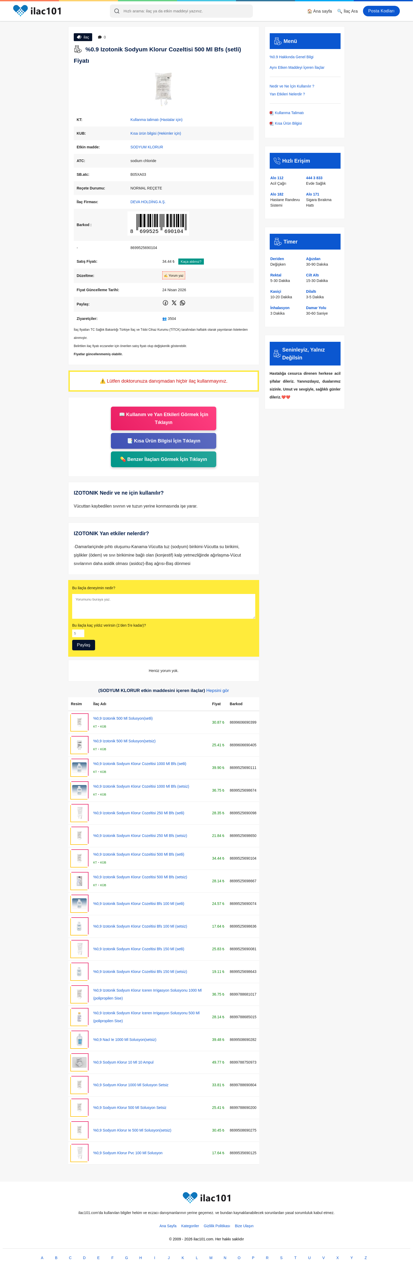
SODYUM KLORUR (146, 147)
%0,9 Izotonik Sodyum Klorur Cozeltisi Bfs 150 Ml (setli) (138, 949)
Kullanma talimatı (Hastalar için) (156, 120)
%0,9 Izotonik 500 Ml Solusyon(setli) (123, 718)
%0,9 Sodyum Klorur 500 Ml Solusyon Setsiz (129, 1107)
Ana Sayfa (167, 1226)
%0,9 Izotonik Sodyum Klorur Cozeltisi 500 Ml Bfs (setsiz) (140, 877)
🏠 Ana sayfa (319, 11)
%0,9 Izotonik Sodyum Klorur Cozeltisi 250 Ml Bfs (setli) (138, 813)
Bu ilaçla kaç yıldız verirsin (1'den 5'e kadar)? (109, 625)
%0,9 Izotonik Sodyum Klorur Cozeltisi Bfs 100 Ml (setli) (138, 903)
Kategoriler (190, 1226)
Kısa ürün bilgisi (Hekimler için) (155, 133)
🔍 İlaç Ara (347, 11)
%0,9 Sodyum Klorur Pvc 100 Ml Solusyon (128, 1153)
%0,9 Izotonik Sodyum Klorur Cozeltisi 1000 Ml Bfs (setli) (139, 764)
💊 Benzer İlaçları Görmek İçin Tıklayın (163, 459)
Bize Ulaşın (244, 1226)
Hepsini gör (217, 690)
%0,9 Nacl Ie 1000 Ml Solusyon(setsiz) (124, 1039)
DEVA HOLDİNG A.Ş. (148, 202)
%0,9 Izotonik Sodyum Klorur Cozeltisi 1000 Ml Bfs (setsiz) (141, 786)
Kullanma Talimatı (287, 113)
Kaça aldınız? (191, 262)
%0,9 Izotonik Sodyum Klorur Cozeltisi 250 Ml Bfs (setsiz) (140, 836)
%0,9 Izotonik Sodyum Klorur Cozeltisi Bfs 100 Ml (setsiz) (140, 926)
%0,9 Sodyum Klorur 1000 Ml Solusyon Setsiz (131, 1085)
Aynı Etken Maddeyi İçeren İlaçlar (297, 67)
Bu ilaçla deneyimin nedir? (93, 588)
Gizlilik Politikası (217, 1226)
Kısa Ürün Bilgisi (286, 123)
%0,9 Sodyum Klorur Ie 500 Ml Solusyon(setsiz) (132, 1130)
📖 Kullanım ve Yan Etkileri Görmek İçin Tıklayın (163, 418)
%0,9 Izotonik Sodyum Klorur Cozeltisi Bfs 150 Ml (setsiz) (140, 971)
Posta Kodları (381, 11)
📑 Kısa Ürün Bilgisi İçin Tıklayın (163, 441)
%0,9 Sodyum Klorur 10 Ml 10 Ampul (123, 1062)
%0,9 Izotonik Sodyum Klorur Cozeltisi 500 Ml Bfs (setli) (138, 854)
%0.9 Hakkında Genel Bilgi (292, 57)
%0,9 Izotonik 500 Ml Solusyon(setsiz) (124, 741)
